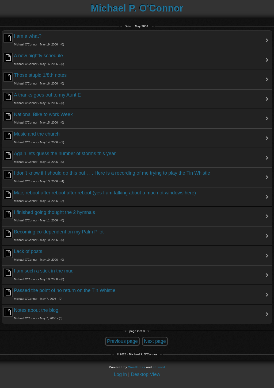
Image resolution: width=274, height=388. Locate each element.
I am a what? (33, 39)
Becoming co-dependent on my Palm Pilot (53, 235)
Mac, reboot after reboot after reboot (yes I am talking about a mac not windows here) (99, 196)
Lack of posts (33, 255)
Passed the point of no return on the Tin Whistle (59, 294)
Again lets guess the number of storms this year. (60, 157)
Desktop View (145, 374)
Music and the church (33, 137)
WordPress (136, 367)
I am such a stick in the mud (38, 274)
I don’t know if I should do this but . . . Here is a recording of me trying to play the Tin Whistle (106, 176)
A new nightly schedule (33, 59)
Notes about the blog (32, 314)
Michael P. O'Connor (137, 8)
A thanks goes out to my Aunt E (42, 98)
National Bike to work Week (38, 118)
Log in (120, 374)
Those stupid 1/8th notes (35, 78)
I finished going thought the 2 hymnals (49, 216)
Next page (155, 341)
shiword (159, 367)
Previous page (122, 341)
